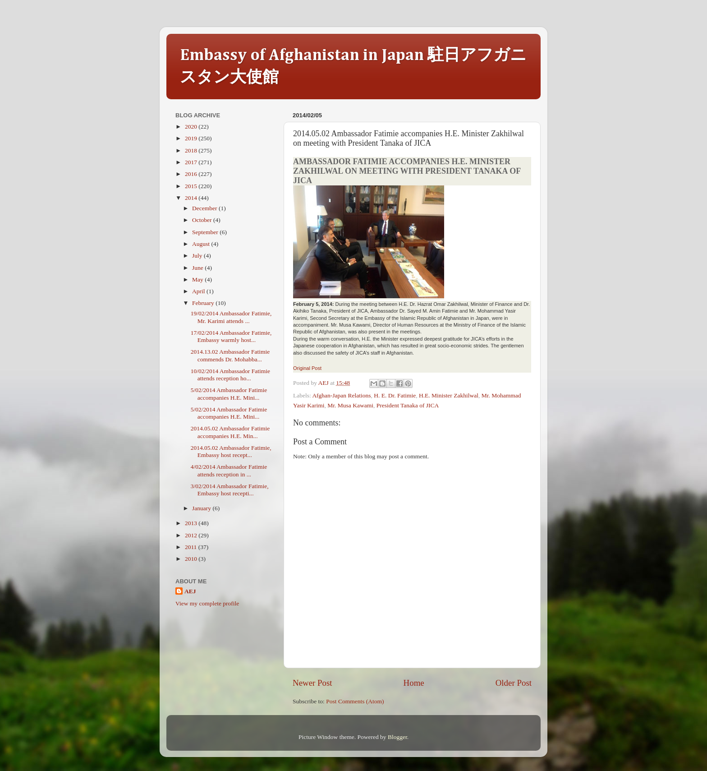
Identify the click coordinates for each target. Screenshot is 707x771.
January (202, 508)
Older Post (514, 683)
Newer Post (312, 683)
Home (414, 683)
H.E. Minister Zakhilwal (448, 395)
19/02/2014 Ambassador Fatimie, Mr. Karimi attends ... (231, 317)
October (202, 220)
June (198, 267)
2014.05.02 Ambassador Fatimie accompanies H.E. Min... (230, 432)
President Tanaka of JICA (407, 405)
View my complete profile (207, 603)
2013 (191, 523)
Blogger (397, 737)
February (204, 303)
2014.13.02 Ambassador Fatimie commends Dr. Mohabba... (230, 355)
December (205, 208)
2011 (191, 547)
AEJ (190, 591)
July (198, 255)
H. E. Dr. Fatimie (395, 395)
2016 (191, 174)
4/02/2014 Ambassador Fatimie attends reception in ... (229, 470)
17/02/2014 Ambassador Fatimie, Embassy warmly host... (231, 336)
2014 (191, 197)
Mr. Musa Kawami (350, 405)
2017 (191, 162)
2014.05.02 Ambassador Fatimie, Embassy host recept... (231, 451)
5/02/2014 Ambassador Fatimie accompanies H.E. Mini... (229, 394)
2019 (191, 138)
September (206, 232)
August (201, 243)
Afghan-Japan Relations (341, 395)
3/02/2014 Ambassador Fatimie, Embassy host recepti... (230, 490)
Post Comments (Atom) (355, 701)
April (199, 291)
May (198, 279)
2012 (191, 535)
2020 (191, 126)
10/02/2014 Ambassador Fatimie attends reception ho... (230, 375)
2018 (191, 150)
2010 (191, 558)
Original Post (307, 368)
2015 (191, 186)
